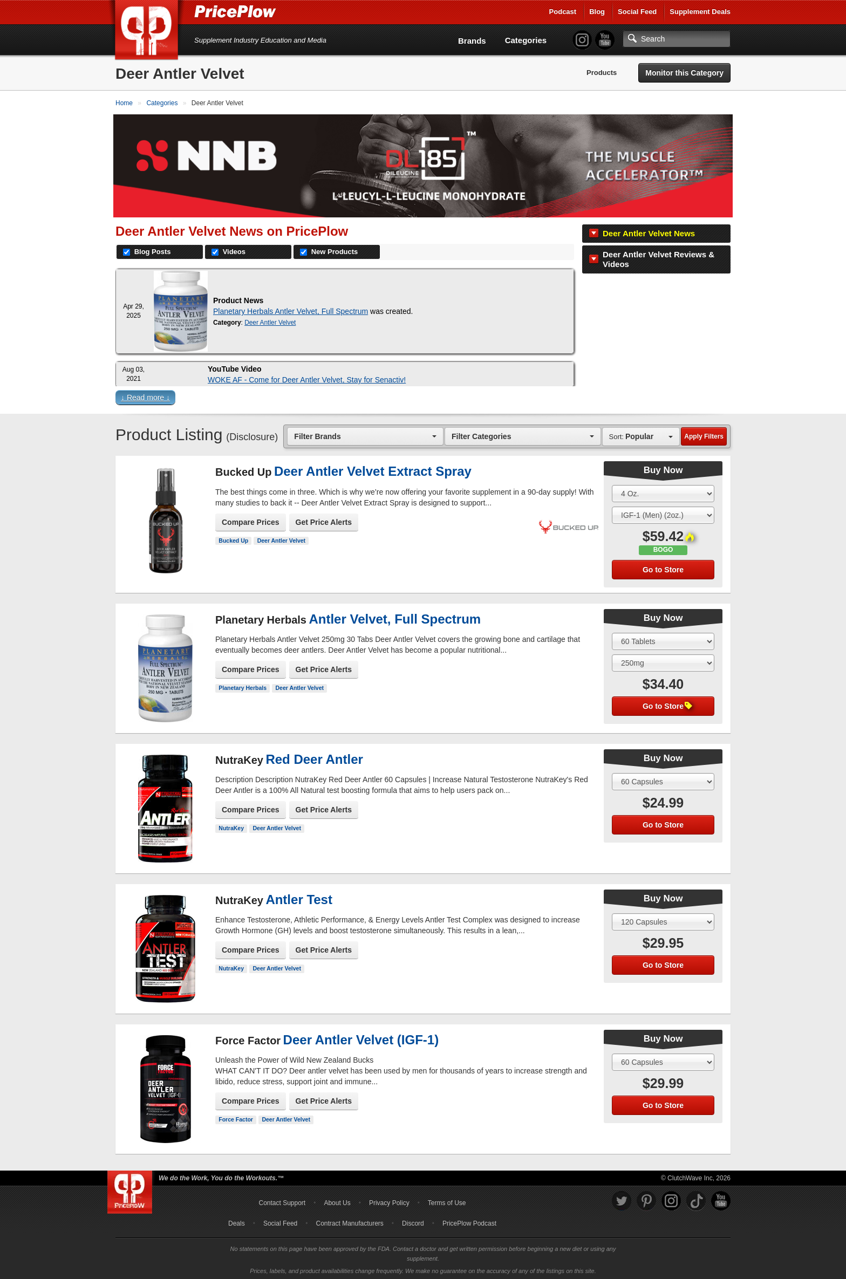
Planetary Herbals (243, 685)
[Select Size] (663, 491)
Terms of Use (447, 1201)
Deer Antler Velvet (270, 320)
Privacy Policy (389, 1201)
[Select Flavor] (663, 513)
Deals (236, 1221)
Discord (413, 1221)
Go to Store (663, 567)
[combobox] (365, 434)
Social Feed (637, 12)
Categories (526, 40)
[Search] (677, 38)
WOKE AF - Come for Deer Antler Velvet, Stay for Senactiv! (307, 377)
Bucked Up (233, 538)
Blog (597, 12)
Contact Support (281, 1201)
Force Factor (236, 1117)
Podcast (563, 12)
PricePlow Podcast (469, 1221)
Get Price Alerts (324, 520)
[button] (423, 398)
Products (601, 73)
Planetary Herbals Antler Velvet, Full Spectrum (290, 309)
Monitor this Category (684, 73)
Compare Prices (250, 520)
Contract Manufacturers (349, 1221)
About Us (337, 1201)
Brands (472, 40)
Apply (704, 434)
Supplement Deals (700, 12)
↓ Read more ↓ (145, 395)
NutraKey (231, 826)
